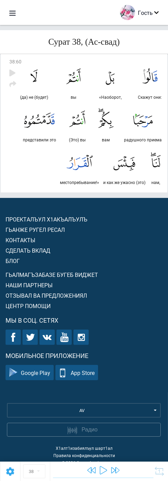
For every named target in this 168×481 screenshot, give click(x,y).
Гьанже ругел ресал (35, 229)
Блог (13, 260)
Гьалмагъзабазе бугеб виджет (52, 274)
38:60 (15, 61)
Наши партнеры (29, 285)
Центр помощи (28, 305)
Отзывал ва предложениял (46, 295)
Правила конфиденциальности (84, 455)
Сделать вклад (28, 250)
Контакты (20, 240)
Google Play (29, 372)
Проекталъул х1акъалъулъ (46, 219)
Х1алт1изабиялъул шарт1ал (84, 448)
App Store (77, 372)
